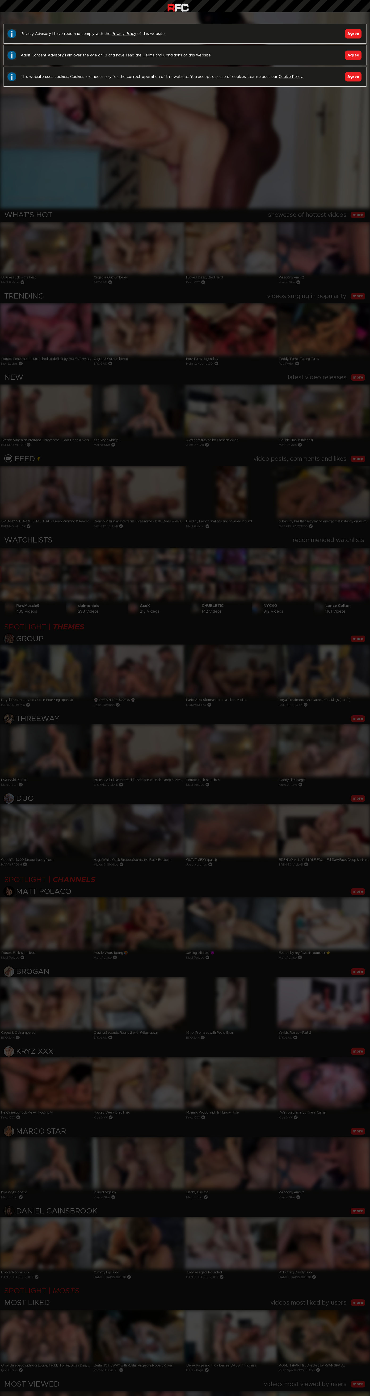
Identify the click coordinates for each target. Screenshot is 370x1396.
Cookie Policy (290, 77)
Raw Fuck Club (178, 7)
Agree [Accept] (353, 34)
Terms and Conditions (162, 55)
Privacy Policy (124, 34)
